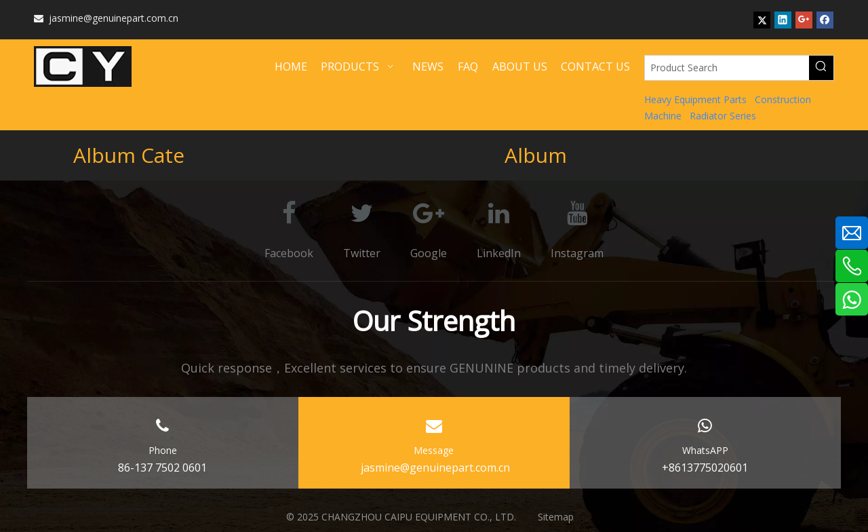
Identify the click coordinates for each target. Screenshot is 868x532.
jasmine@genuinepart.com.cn (106, 18)
